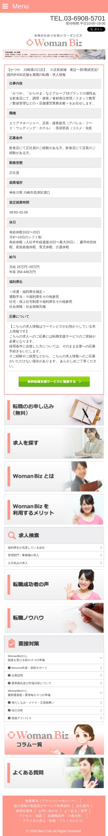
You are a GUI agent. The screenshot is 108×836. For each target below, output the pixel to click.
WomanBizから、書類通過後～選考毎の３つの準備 (29, 692)
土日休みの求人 (18, 562)
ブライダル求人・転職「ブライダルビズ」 (54, 821)
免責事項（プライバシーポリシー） (51, 801)
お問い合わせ (48, 811)
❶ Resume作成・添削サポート (27, 667)
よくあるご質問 (75, 811)
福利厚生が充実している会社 (26, 547)
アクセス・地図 (30, 816)
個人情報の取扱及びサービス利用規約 (42, 806)
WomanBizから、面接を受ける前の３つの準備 (26, 658)
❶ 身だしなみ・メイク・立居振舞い (31, 702)
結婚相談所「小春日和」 (66, 816)
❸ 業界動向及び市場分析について (29, 683)
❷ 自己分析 (15, 710)
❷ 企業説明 (15, 675)
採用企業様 (24, 811)
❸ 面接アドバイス (19, 718)
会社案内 (82, 806)
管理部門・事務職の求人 (23, 555)
